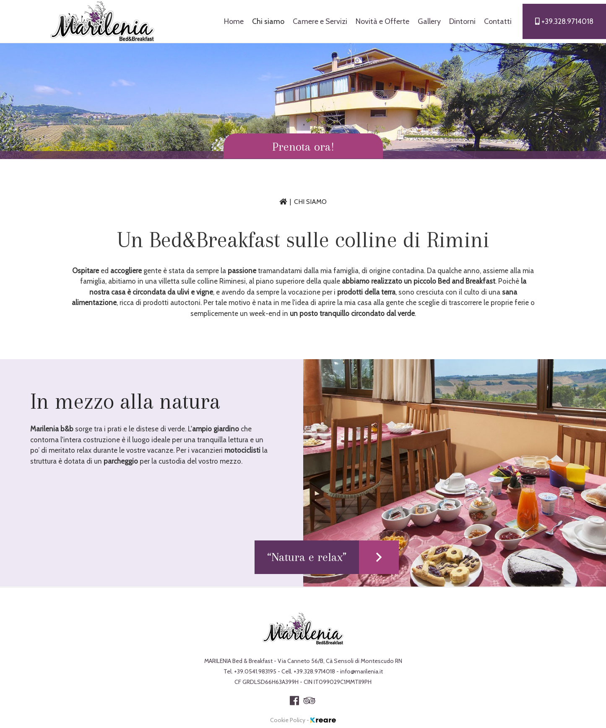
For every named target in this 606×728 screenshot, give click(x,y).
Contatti (498, 21)
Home (234, 21)
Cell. (308, 671)
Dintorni (462, 21)
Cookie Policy (288, 720)
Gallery (429, 21)
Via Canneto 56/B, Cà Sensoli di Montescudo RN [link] (340, 661)
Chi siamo (268, 21)
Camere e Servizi (320, 21)
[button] (303, 146)
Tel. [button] (251, 671)
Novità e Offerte (382, 21)
